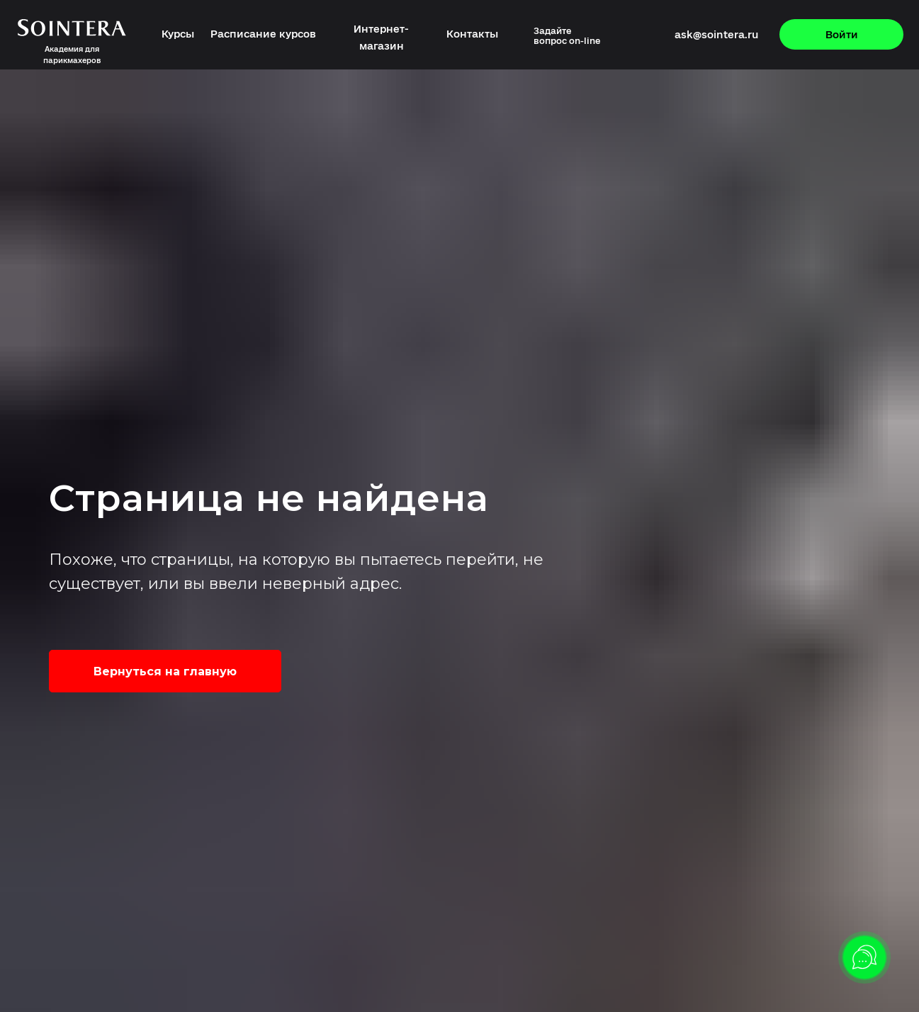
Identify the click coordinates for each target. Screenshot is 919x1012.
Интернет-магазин (381, 37)
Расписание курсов (263, 34)
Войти (841, 34)
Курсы (178, 34)
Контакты (472, 34)
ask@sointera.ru (716, 34)
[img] (616, 35)
